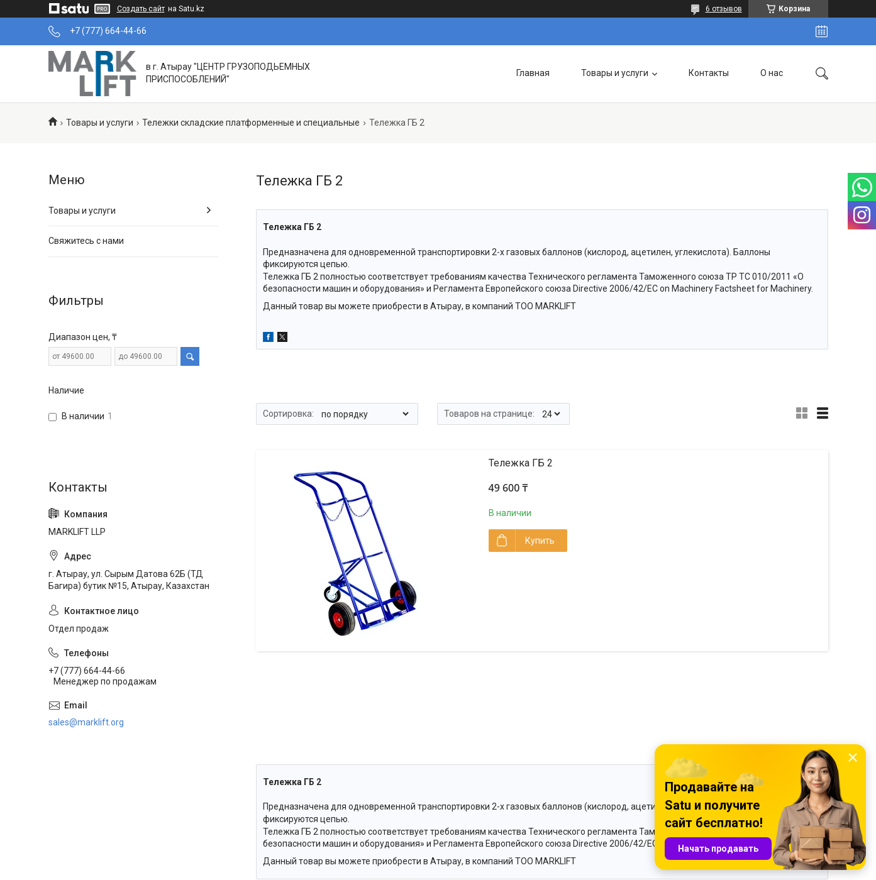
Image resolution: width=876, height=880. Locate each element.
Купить (540, 541)
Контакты (709, 73)
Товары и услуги (614, 73)
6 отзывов (724, 8)
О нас (771, 73)
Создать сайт (141, 8)
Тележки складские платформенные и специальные (251, 123)
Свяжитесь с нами (86, 241)
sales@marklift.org (86, 722)
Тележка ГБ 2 (521, 463)
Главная (533, 73)
